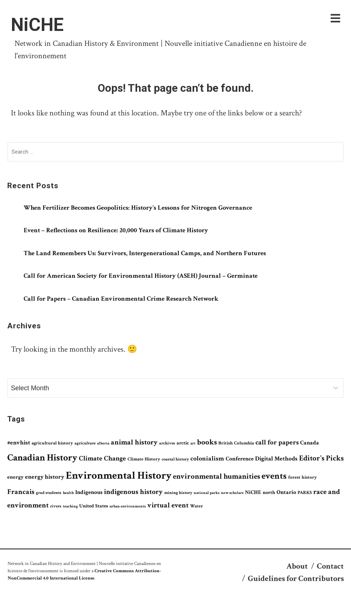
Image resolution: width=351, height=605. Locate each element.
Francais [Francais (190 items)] (21, 492)
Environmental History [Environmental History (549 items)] (119, 475)
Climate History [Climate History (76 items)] (144, 459)
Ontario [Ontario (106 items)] (286, 492)
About (297, 566)
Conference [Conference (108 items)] (240, 459)
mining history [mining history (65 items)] (178, 492)
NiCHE (37, 24)
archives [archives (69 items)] (167, 443)
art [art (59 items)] (192, 443)
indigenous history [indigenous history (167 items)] (133, 492)
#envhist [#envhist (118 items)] (18, 443)
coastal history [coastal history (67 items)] (175, 459)
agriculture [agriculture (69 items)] (85, 443)
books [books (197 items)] (207, 442)
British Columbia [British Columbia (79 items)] (236, 443)
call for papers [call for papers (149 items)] (277, 442)
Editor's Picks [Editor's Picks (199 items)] (321, 458)
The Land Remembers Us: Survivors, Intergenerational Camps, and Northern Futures (145, 253)
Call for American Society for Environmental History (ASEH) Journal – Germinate (141, 276)
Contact (330, 566)
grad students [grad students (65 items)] (48, 492)
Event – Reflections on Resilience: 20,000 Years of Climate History (116, 230)
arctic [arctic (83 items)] (183, 443)
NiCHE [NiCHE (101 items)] (253, 492)
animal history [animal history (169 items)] (134, 442)
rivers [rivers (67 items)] (55, 506)
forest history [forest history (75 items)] (302, 477)
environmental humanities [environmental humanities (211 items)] (216, 476)
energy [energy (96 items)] (15, 477)
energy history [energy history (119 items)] (44, 477)
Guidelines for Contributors (296, 578)
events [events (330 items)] (274, 476)
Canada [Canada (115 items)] (309, 443)
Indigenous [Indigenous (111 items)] (88, 492)
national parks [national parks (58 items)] (206, 492)
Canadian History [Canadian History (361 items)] (42, 457)
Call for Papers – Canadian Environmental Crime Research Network (121, 298)
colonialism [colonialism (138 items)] (207, 458)
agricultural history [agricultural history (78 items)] (52, 443)
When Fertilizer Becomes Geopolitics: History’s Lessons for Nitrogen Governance (138, 207)
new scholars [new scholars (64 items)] (232, 492)
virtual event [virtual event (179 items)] (168, 505)
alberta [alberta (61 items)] (103, 443)
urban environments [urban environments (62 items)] (127, 506)
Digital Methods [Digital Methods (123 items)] (276, 459)
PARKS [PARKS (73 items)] (305, 492)
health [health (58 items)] (68, 492)
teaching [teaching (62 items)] (70, 506)
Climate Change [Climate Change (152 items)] (102, 458)
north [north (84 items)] (269, 492)
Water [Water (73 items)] (196, 506)
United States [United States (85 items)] (93, 506)
